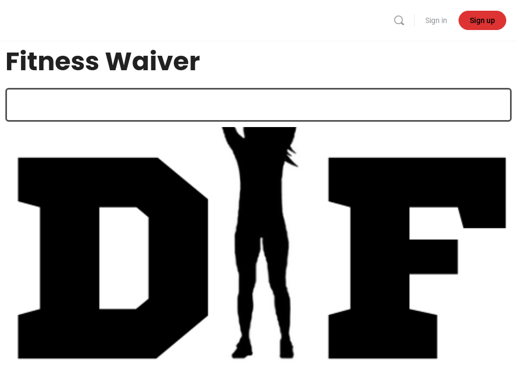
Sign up (482, 20)
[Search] (399, 20)
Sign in (436, 20)
